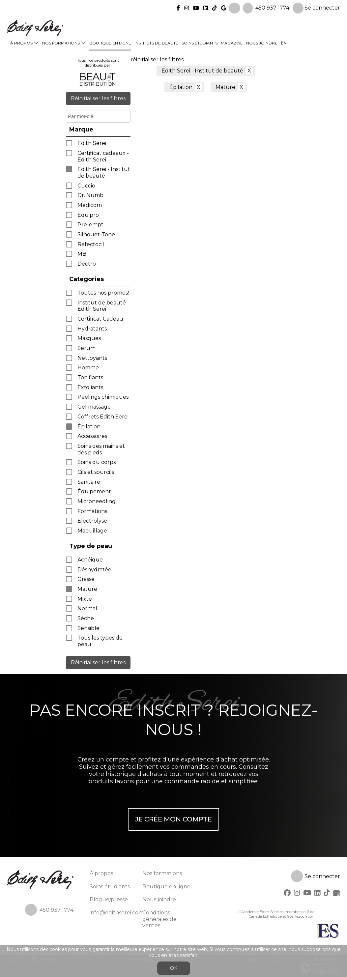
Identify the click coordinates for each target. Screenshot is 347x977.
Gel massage (94, 407)
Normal (87, 608)
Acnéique (90, 560)
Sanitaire (88, 482)
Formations (92, 511)
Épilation (89, 426)
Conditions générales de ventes (159, 919)
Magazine (232, 42)
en (284, 42)
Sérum (86, 348)
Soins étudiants (199, 42)
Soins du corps (96, 462)
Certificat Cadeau (100, 319)
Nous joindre (261, 42)
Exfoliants (90, 387)
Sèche (85, 618)
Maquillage (92, 531)
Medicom (89, 205)
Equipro (88, 215)
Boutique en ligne (110, 42)
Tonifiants (90, 377)
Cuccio (86, 186)
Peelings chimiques (103, 397)
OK (173, 968)
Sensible (88, 628)
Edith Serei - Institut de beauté (103, 172)
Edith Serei (91, 143)
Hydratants (92, 329)
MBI (82, 254)
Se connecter (316, 7)
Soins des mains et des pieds (101, 449)
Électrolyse (92, 521)
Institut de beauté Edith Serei (101, 306)
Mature (87, 589)
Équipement (94, 491)
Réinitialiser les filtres (98, 98)
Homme (88, 367)
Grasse (86, 579)
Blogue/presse (109, 899)
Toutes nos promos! (103, 293)
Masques (89, 338)
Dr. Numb (90, 195)
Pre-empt (90, 224)
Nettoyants (92, 358)
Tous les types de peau (100, 641)
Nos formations (61, 42)
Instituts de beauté (156, 42)
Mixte (84, 599)
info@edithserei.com (117, 912)
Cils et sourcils (95, 472)
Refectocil (90, 244)
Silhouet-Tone (96, 234)
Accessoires (92, 436)
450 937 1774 (272, 7)
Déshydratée (94, 569)
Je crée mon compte (173, 819)
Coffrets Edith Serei (103, 417)
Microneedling (96, 501)
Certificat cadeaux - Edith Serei (103, 156)
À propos (21, 42)
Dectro (86, 264)
